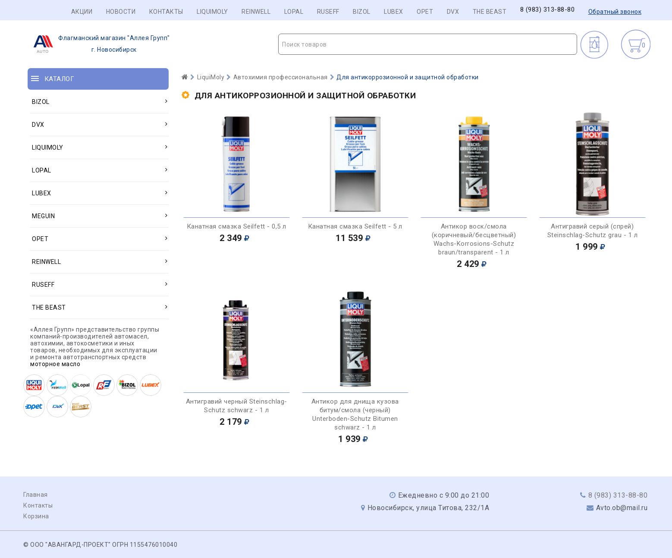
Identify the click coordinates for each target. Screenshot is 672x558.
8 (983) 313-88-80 (547, 9)
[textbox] (428, 44)
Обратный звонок (615, 11)
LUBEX (393, 11)
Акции (82, 11)
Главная (35, 494)
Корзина (36, 516)
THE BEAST (490, 11)
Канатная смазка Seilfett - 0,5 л (236, 226)
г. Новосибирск (99, 44)
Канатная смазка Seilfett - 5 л (355, 226)
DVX (453, 11)
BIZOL (362, 11)
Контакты (166, 11)
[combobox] (427, 44)
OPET (425, 11)
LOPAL (294, 11)
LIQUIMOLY (212, 11)
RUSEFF (328, 11)
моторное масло (55, 364)
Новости (121, 11)
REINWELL (256, 11)
